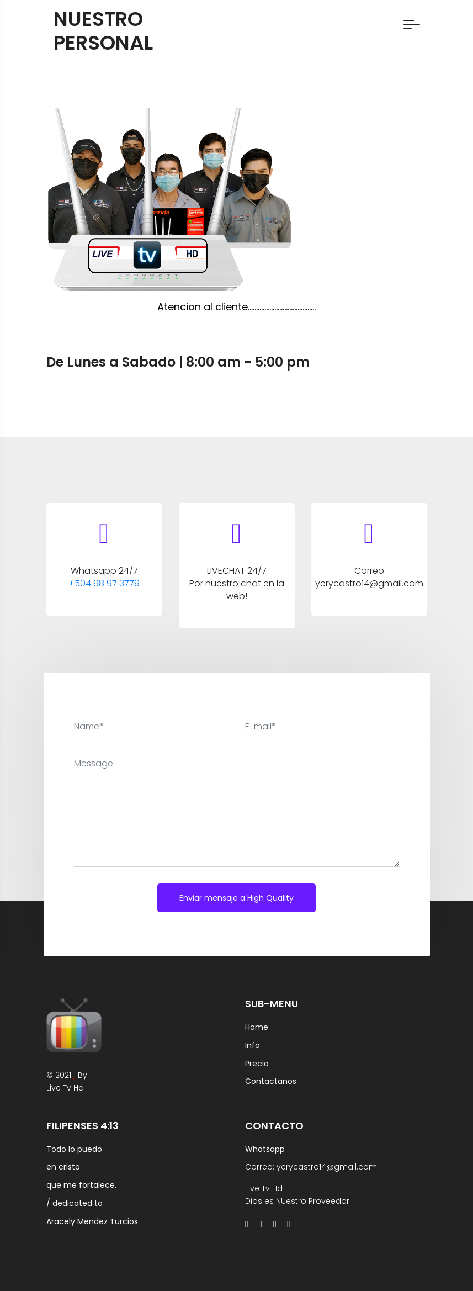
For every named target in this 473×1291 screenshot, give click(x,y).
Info (252, 1045)
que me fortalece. (81, 1185)
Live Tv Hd (65, 1087)
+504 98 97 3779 (104, 583)
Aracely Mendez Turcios (92, 1221)
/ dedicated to (74, 1203)
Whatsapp (265, 1149)
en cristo (63, 1166)
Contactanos (270, 1081)
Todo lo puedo (74, 1149)
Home (256, 1027)
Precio (257, 1063)
